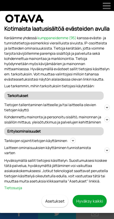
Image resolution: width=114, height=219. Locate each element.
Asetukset (54, 201)
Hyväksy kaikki (89, 201)
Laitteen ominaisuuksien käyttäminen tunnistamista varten (57, 150)
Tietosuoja (13, 187)
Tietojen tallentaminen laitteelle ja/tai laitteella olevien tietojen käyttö (57, 107)
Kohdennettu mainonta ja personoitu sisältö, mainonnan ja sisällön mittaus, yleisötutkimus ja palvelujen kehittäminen (57, 119)
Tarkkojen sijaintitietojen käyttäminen (40, 140)
